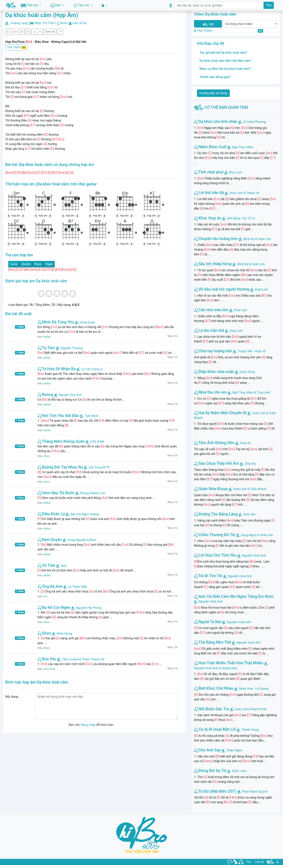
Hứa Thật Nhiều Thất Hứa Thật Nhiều (228, 663)
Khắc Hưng (62, 633)
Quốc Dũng (247, 372)
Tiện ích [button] (82, 5)
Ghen (44, 633)
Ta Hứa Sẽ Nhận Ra (57, 368)
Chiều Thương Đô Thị (214, 534)
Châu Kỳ (250, 464)
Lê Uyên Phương (254, 122)
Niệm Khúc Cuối (210, 146)
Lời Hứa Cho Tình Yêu (215, 555)
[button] (104, 5)
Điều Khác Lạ (51, 514)
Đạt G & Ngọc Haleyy (82, 514)
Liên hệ (259, 861)
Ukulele (26, 264)
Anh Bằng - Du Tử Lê (241, 218)
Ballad (47, 336)
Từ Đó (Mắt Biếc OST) (215, 791)
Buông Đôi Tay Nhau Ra (60, 467)
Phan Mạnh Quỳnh (255, 791)
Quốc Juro (239, 771)
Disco (47, 481)
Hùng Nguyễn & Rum (79, 540)
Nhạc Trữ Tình (44, 23)
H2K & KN (95, 442)
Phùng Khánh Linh (90, 493)
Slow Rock (49, 668)
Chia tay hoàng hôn (213, 351)
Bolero (47, 528)
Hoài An (245, 443)
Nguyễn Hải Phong (86, 608)
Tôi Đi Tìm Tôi (208, 575)
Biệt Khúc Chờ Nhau (213, 688)
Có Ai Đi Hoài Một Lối (215, 729)
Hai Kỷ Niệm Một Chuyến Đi (220, 412)
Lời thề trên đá (209, 192)
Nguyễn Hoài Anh (254, 555)
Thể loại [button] (30, 5)
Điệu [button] (56, 5)
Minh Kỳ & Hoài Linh (257, 239)
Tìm (268, 5)
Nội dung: (12, 696)
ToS (248, 861)
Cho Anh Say (207, 750)
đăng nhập (88, 725)
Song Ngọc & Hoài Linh (257, 535)
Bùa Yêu (47, 659)
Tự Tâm (46, 347)
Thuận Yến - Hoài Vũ (252, 351)
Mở (208, 24)
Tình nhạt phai (208, 172)
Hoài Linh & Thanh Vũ (244, 193)
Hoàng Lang (19, 23)
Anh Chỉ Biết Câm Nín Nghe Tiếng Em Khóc (234, 596)
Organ (49, 264)
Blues (47, 456)
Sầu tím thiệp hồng (213, 263)
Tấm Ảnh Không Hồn (214, 442)
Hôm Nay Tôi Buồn (56, 492)
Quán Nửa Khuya (211, 488)
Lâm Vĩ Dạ (79, 23)
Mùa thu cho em (210, 392)
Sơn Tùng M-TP (97, 467)
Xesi (61, 566)
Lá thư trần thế (209, 330)
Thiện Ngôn (234, 750)
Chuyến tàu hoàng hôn (216, 238)
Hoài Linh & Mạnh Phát (250, 709)
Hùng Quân (85, 322)
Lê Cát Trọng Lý (90, 369)
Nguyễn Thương (69, 348)
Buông (45, 394)
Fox (46, 596)
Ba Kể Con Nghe (54, 607)
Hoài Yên (249, 514)
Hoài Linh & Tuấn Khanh (249, 489)
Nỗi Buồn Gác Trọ (211, 709)
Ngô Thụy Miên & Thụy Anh (251, 392)
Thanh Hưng (250, 730)
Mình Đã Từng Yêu (56, 322)
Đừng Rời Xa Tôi (210, 770)
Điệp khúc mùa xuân (214, 371)
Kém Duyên (50, 539)
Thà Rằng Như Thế (212, 642)
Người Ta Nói (207, 621)
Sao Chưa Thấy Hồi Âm (216, 463)
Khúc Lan (235, 172)
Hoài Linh (261, 289)
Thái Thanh (16, 47)
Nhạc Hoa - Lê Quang (253, 688)
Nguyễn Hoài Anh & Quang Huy (215, 668)
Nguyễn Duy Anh (68, 395)
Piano (37, 264)
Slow (63, 23)
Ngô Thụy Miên (242, 147)
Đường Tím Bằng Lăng (216, 514)
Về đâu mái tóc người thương (221, 289)
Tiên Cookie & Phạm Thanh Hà (80, 659)
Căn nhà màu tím (211, 309)
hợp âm (16, 215)
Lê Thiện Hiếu (75, 587)
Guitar (14, 264)
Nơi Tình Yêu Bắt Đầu (58, 415)
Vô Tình (46, 565)
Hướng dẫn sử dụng (213, 93)
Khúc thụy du (207, 218)
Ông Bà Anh (50, 586)
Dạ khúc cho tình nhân (215, 121)
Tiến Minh (89, 416)
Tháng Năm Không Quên (61, 441)
